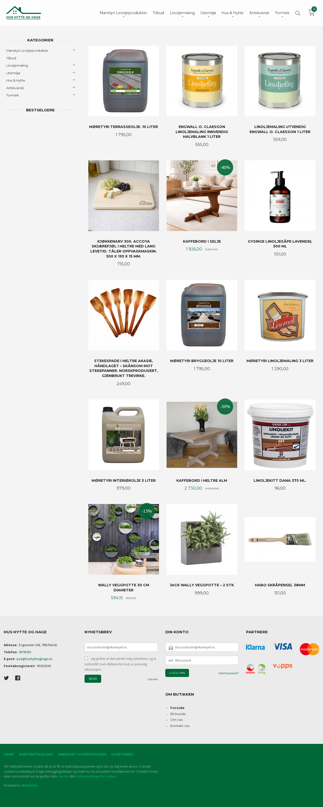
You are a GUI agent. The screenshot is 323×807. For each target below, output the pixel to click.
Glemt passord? (228, 673)
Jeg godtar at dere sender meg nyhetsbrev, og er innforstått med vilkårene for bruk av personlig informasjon (120, 664)
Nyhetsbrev (122, 754)
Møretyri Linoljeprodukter (27, 50)
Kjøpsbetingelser (36, 754)
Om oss (176, 720)
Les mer (153, 679)
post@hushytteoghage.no (34, 659)
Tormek (12, 95)
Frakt (9, 754)
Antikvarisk (15, 88)
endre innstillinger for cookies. (96, 776)
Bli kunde (178, 714)
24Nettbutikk (29, 785)
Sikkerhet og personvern (82, 754)
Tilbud (11, 58)
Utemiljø (13, 73)
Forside (177, 708)
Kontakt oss (180, 726)
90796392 (25, 652)
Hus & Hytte (15, 80)
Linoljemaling (17, 65)
